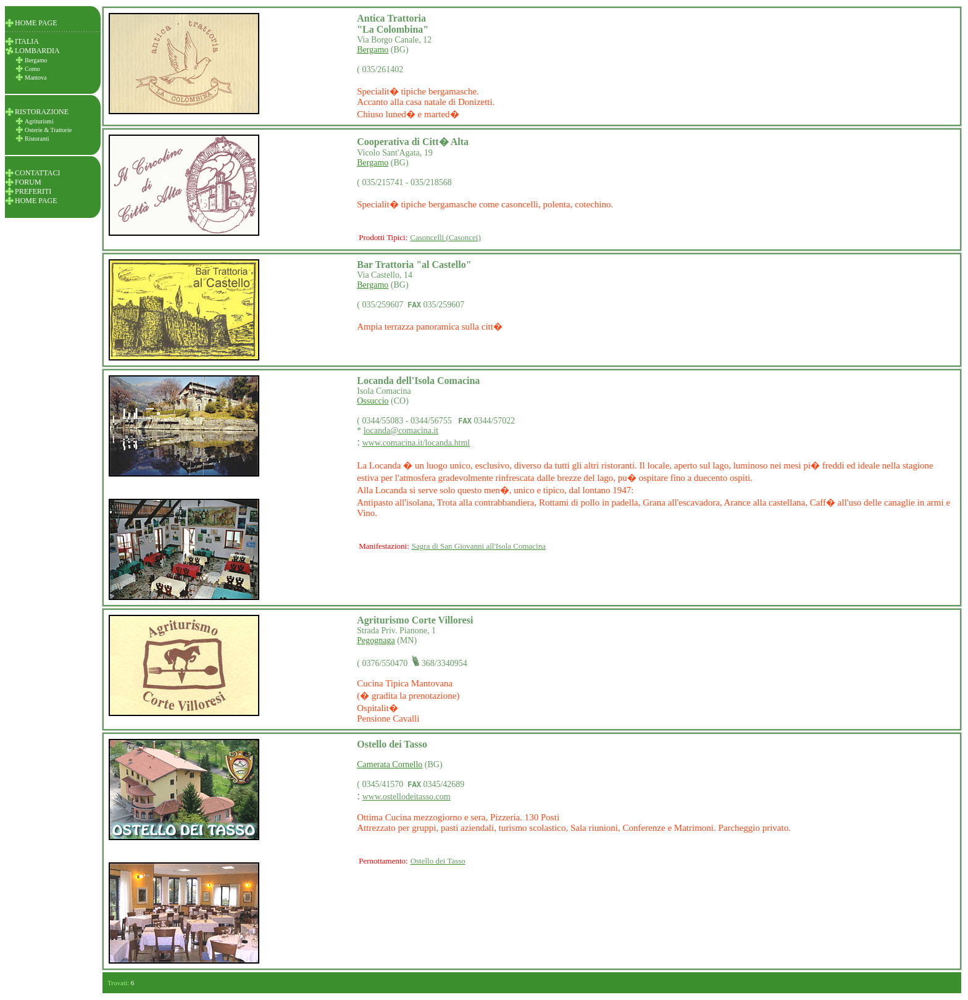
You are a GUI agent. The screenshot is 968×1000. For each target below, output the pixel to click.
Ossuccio (372, 401)
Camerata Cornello (389, 764)
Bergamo (372, 49)
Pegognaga (375, 640)
